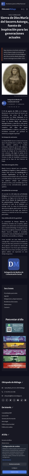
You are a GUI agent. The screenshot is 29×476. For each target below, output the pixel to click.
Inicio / (11, 15)
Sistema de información (8, 418)
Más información (6, 460)
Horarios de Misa (7, 440)
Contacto (7, 307)
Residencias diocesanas (11, 301)
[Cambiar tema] (22, 9)
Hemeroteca (7, 304)
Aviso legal (5, 421)
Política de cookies (7, 427)
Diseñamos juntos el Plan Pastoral (15, 4)
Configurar (14, 468)
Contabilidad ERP (7, 413)
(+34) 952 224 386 (9, 392)
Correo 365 (5, 416)
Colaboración (16, 15)
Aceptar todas (14, 472)
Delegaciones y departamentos (13, 299)
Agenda (6, 296)
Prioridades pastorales (10, 293)
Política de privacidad (8, 424)
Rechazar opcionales (14, 464)
